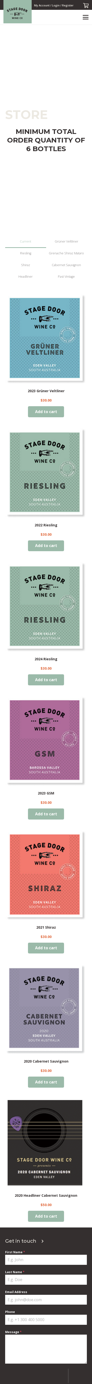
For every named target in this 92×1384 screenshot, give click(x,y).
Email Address (16, 1292)
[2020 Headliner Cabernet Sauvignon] (46, 1144)
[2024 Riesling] (46, 607)
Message (13, 1332)
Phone (10, 1312)
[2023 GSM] (46, 741)
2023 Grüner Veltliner (46, 391)
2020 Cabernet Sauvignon (46, 1061)
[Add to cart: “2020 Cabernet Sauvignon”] (46, 1082)
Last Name (15, 1272)
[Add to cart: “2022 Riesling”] (46, 545)
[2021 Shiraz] (46, 875)
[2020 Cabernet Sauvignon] (46, 1009)
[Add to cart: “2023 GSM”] (46, 814)
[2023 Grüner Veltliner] (46, 339)
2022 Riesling (46, 524)
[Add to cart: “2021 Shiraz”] (46, 947)
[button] (85, 17)
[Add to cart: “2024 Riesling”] (46, 679)
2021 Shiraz (46, 927)
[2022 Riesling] (46, 473)
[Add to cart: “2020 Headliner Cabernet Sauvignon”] (46, 1216)
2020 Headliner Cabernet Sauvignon (46, 1195)
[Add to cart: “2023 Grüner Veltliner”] (46, 411)
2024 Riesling (46, 659)
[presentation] (36, 1376)
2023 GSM (46, 793)
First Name (15, 1252)
